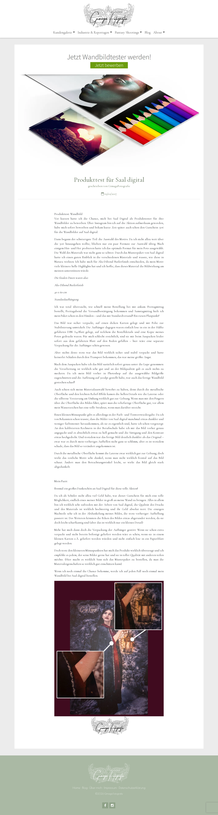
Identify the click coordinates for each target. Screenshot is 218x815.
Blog (148, 32)
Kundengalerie (62, 32)
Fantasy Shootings (127, 32)
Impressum (110, 787)
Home (76, 787)
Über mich (95, 787)
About (157, 32)
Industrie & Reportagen (93, 32)
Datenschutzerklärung (132, 787)
